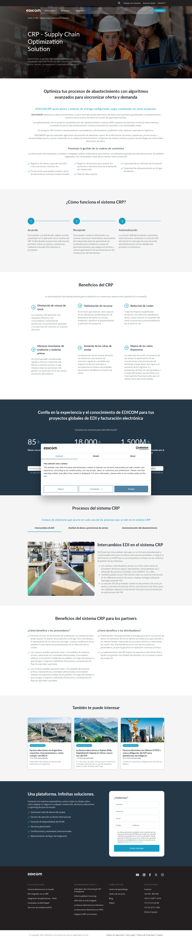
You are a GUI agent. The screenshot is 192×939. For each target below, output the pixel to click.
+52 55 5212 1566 (152, 907)
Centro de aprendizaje (118, 889)
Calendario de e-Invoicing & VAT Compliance (87, 890)
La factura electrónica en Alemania (88, 905)
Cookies (160, 935)
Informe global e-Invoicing (85, 896)
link (45, 476)
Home (30, 18)
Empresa (80, 10)
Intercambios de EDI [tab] (44, 528)
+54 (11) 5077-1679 (152, 898)
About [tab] (132, 456)
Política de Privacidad (146, 935)
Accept (131, 489)
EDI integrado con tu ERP (38, 894)
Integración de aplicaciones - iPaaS (42, 898)
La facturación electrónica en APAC (88, 909)
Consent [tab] (59, 456)
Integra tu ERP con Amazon (85, 914)
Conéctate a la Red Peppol (38, 903)
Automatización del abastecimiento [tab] (139, 528)
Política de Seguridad (115, 935)
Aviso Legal (130, 935)
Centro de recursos (117, 894)
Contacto (160, 10)
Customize (96, 489)
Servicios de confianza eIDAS (40, 907)
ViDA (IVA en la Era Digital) (85, 900)
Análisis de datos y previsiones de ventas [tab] (88, 528)
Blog (111, 898)
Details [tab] (96, 456)
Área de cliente (149, 3)
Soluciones (50, 10)
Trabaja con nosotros (132, 3)
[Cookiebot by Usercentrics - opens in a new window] (137, 448)
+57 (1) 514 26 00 (151, 903)
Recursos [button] (65, 10)
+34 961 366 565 (151, 894)
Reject (61, 489)
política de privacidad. (135, 842)
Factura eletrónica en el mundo (41, 889)
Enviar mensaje (137, 848)
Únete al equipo (150, 912)
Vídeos (112, 903)
